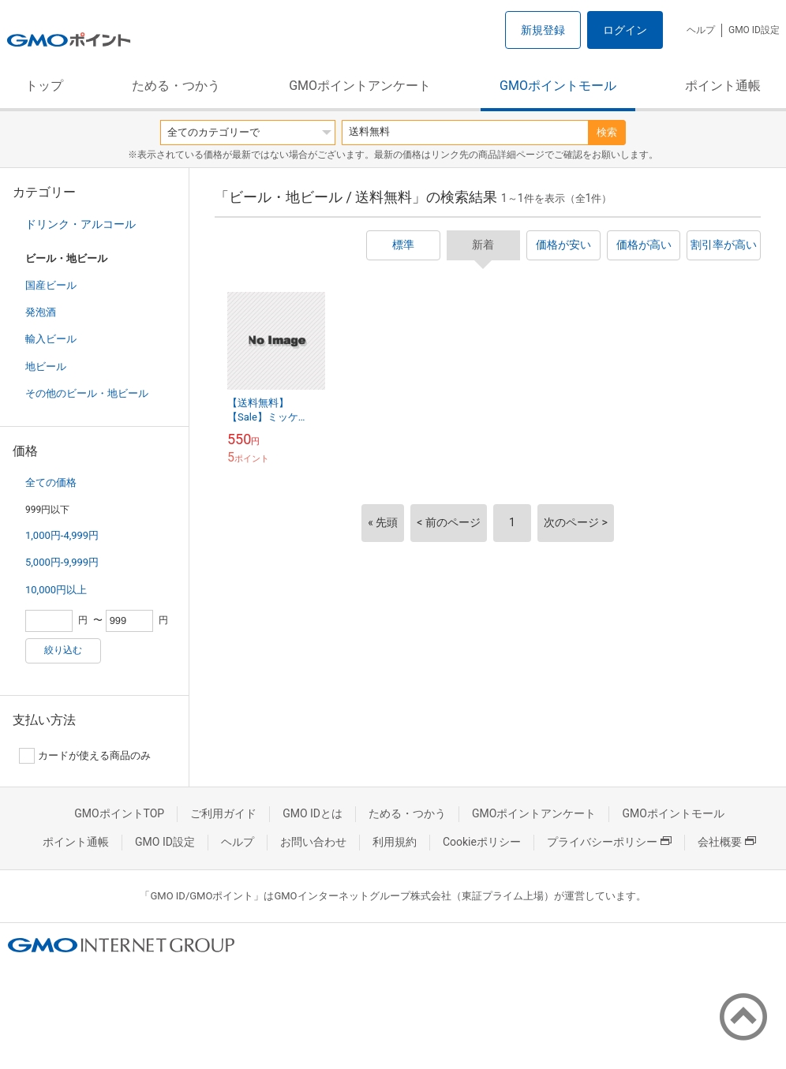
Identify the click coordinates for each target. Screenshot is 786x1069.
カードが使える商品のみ (85, 756)
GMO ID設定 (754, 30)
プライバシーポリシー (609, 841)
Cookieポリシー (482, 841)
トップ (44, 85)
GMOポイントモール (558, 85)
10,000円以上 (56, 590)
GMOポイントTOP (119, 813)
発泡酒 (40, 312)
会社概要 (727, 841)
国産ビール (51, 285)
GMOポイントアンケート (360, 85)
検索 (607, 132)
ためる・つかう (176, 85)
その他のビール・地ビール (86, 393)
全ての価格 (51, 482)
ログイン (625, 30)
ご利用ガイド (223, 813)
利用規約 (394, 841)
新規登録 (543, 30)
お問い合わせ (313, 841)
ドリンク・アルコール (80, 224)
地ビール (45, 366)
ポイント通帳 (723, 85)
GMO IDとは (312, 813)
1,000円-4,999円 (62, 535)
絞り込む (63, 650)
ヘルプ (701, 30)
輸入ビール (51, 339)
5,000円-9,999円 (62, 562)
